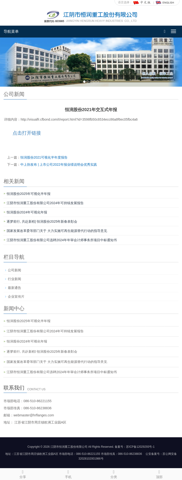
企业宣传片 (16, 296)
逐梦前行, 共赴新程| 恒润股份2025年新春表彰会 (42, 221)
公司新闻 (14, 270)
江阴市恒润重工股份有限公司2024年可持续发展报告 (45, 203)
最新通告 (14, 288)
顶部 (159, 473)
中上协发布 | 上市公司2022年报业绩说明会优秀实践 (58, 164)
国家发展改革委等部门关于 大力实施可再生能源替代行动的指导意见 (57, 231)
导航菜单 (11, 31)
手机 (68, 473)
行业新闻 (14, 279)
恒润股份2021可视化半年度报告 (44, 157)
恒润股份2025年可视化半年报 (28, 194)
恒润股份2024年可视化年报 (27, 212)
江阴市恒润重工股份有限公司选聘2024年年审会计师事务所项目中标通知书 (62, 240)
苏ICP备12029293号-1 (140, 446)
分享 (23, 473)
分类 (113, 473)
